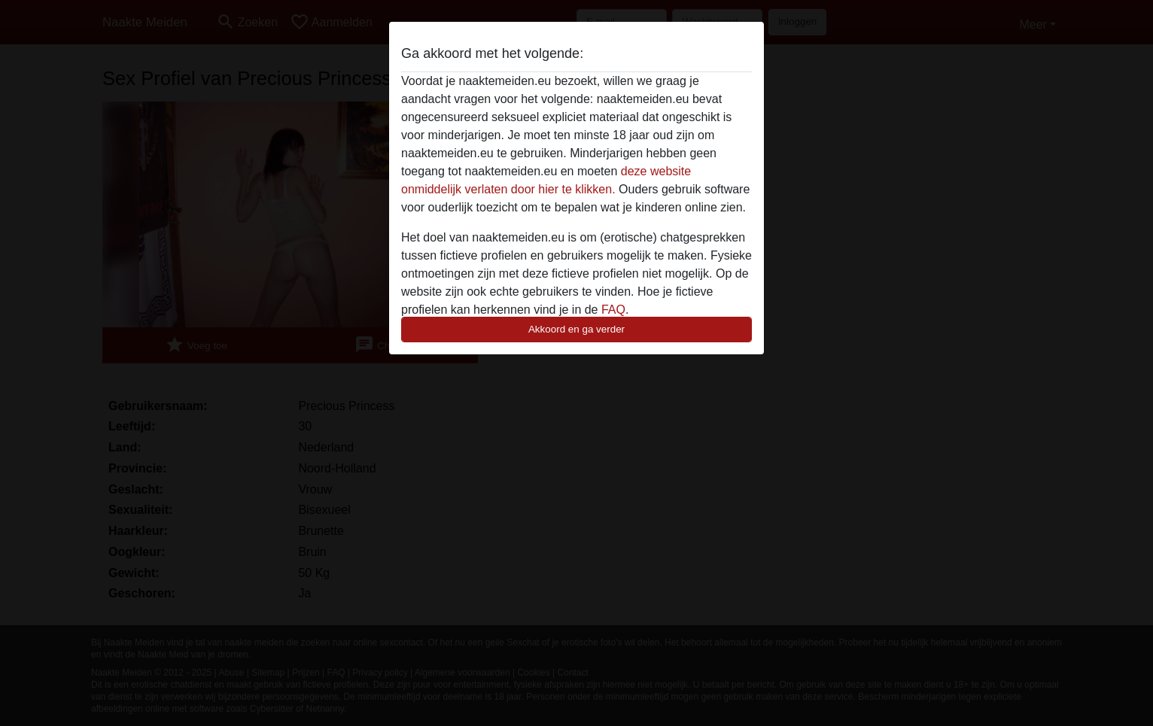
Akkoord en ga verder (576, 329)
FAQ (613, 309)
